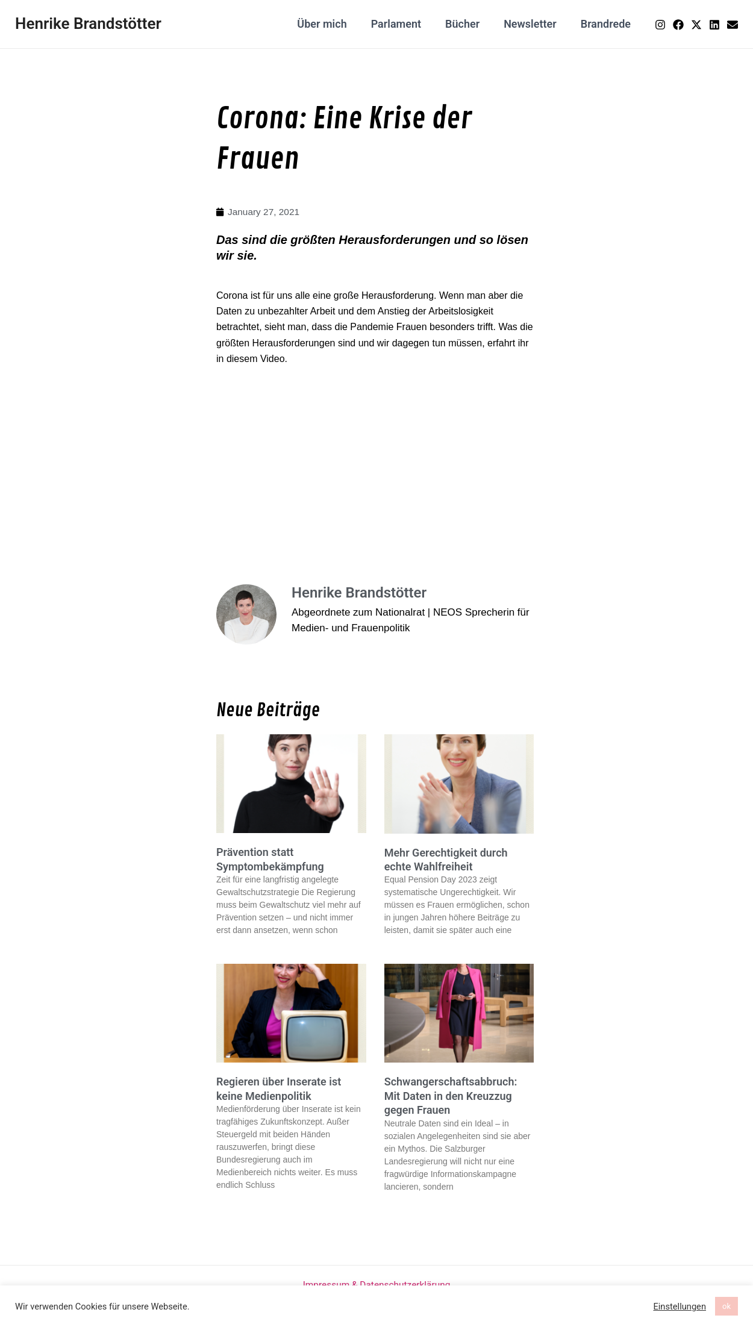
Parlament (405, 23)
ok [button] (726, 1306)
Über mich (332, 23)
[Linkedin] (714, 24)
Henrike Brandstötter (88, 23)
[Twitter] (696, 24)
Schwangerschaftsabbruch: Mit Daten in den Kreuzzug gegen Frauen (450, 1096)
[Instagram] (660, 24)
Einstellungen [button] (679, 1306)
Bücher (468, 23)
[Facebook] (678, 24)
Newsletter (533, 23)
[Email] (732, 24)
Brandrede (607, 23)
